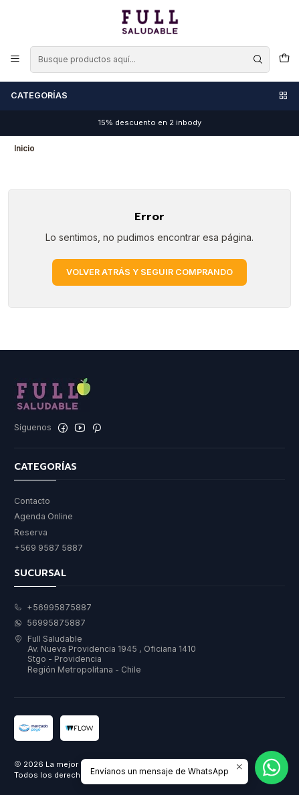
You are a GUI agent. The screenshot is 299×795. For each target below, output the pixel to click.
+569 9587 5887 (48, 548)
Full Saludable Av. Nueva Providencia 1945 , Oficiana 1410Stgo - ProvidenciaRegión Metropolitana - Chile (105, 654)
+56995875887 (53, 607)
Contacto (32, 501)
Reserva (30, 532)
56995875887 (50, 623)
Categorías (150, 95)
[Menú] (15, 59)
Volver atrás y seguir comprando (149, 272)
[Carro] (284, 59)
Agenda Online (43, 516)
